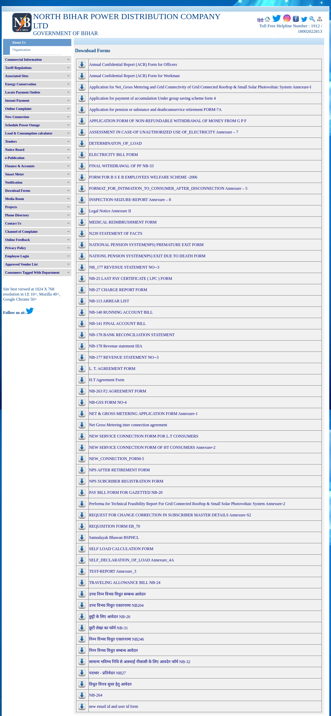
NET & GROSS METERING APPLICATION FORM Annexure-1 (143, 413)
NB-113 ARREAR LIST (109, 301)
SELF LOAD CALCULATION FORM (121, 548)
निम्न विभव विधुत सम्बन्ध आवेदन (113, 650)
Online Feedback (17, 240)
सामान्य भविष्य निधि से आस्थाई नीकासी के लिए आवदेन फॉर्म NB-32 (139, 661)
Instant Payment (17, 100)
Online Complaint (18, 109)
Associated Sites (16, 76)
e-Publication (15, 158)
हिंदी (260, 20)
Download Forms (17, 190)
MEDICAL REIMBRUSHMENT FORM (123, 222)
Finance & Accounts (19, 166)
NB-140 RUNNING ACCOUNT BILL (121, 312)
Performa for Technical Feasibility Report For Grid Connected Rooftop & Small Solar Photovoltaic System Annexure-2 (187, 503)
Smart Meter (14, 174)
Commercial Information (23, 59)
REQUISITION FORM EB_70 (114, 526)
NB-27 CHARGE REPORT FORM (118, 289)
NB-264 (95, 695)
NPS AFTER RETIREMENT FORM (119, 470)
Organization (21, 50)
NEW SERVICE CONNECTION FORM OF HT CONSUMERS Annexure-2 (152, 447)
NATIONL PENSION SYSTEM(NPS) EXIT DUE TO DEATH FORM (147, 256)
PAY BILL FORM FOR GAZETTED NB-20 (125, 492)
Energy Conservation (20, 84)
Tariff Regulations (18, 68)
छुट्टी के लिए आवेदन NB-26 (109, 616)
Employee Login (17, 256)
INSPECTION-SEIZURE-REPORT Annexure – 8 (130, 199)
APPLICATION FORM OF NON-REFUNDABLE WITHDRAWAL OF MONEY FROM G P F (168, 120)
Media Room (14, 199)
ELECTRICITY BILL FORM (113, 154)
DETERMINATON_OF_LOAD (115, 143)
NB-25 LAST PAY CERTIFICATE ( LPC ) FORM (130, 278)
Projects (11, 207)
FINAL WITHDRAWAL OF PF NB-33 (121, 165)
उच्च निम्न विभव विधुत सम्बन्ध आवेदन (117, 594)
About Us (19, 42)
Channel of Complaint (21, 231)
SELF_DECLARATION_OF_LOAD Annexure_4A (131, 560)
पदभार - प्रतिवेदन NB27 (107, 673)
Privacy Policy (15, 248)
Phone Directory (17, 215)
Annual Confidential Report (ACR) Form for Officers (133, 64)
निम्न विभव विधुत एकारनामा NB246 (116, 639)
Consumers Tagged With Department (32, 272)
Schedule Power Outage (22, 125)
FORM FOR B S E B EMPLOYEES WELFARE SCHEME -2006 (143, 177)
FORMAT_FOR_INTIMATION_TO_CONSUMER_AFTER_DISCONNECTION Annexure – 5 (168, 188)
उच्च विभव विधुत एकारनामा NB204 (116, 605)
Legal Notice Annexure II (110, 211)
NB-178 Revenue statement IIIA (115, 346)
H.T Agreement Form (106, 379)
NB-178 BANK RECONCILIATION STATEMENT (132, 334)
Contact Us (13, 223)
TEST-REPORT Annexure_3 (112, 571)
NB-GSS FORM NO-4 (108, 402)
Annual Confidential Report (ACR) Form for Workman (134, 75)
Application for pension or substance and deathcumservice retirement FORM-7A (155, 109)
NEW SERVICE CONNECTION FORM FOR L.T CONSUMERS (143, 436)
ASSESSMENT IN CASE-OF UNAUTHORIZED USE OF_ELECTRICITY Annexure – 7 (163, 132)
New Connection (17, 117)
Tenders (11, 141)
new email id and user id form (113, 706)
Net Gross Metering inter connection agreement (128, 425)
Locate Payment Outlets (22, 92)
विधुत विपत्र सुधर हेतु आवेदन (110, 684)
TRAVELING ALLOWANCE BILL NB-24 (124, 582)
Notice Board (14, 150)
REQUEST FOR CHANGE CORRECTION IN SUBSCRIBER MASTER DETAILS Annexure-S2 (170, 515)
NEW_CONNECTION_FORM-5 (116, 458)
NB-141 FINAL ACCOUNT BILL (117, 323)
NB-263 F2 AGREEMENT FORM (117, 391)
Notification (14, 182)
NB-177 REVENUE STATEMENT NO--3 (124, 357)
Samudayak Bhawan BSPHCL (114, 537)
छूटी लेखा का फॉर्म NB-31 (108, 628)
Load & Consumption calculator (29, 133)
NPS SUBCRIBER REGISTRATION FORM (126, 481)
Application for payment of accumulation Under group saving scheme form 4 (152, 98)
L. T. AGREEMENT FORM (112, 368)
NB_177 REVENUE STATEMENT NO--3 (124, 267)
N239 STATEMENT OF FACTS (115, 233)
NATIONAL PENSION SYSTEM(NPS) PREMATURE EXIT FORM (146, 244)
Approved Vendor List (21, 264)
